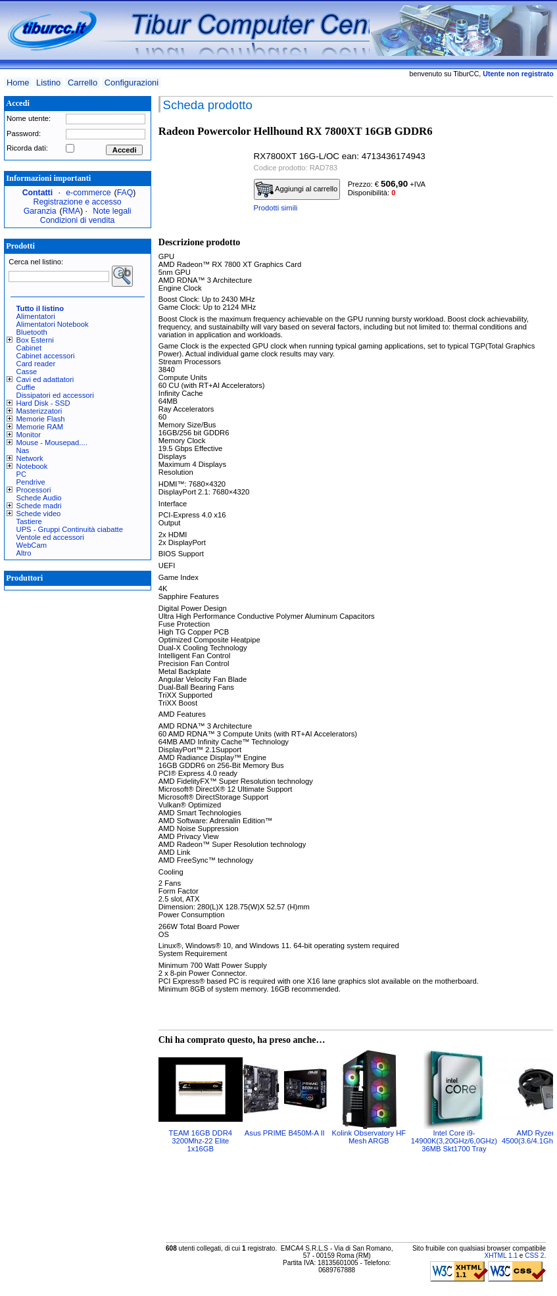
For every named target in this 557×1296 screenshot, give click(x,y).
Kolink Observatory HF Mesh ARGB (369, 1137)
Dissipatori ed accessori (55, 395)
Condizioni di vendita (77, 220)
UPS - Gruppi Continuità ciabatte (69, 529)
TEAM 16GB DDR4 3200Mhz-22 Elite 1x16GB (200, 1141)
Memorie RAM (39, 427)
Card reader (36, 364)
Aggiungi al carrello (296, 189)
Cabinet (29, 348)
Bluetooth (31, 332)
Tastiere (29, 521)
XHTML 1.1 (501, 1255)
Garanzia (40, 211)
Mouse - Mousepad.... (51, 442)
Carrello (82, 82)
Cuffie (26, 387)
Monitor (28, 435)
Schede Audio (39, 498)
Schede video (38, 513)
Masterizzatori (39, 411)
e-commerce (88, 192)
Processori (33, 490)
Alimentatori (35, 316)
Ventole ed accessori (50, 537)
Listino (48, 82)
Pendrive (30, 482)
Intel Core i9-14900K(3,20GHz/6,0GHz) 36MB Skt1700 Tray (454, 1141)
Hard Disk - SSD (43, 403)
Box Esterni (35, 340)
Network (29, 458)
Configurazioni (131, 82)
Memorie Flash (40, 419)
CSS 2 (534, 1255)
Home (18, 82)
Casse (26, 371)
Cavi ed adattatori (45, 379)
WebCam (31, 545)
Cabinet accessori (45, 356)
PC (21, 474)
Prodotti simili (276, 208)
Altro (24, 553)
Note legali (112, 211)
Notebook (32, 466)
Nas (23, 450)
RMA (71, 211)
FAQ (125, 192)
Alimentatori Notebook (52, 324)
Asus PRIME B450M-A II (285, 1133)
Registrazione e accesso (78, 201)
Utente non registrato (518, 74)
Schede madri (39, 506)
